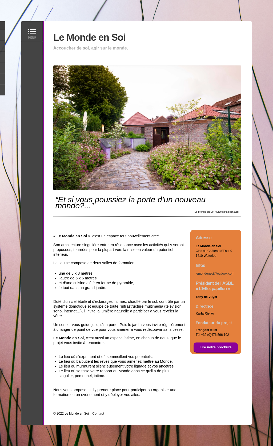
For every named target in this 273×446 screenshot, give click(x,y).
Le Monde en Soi (89, 37)
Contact (98, 413)
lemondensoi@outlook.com (215, 273)
